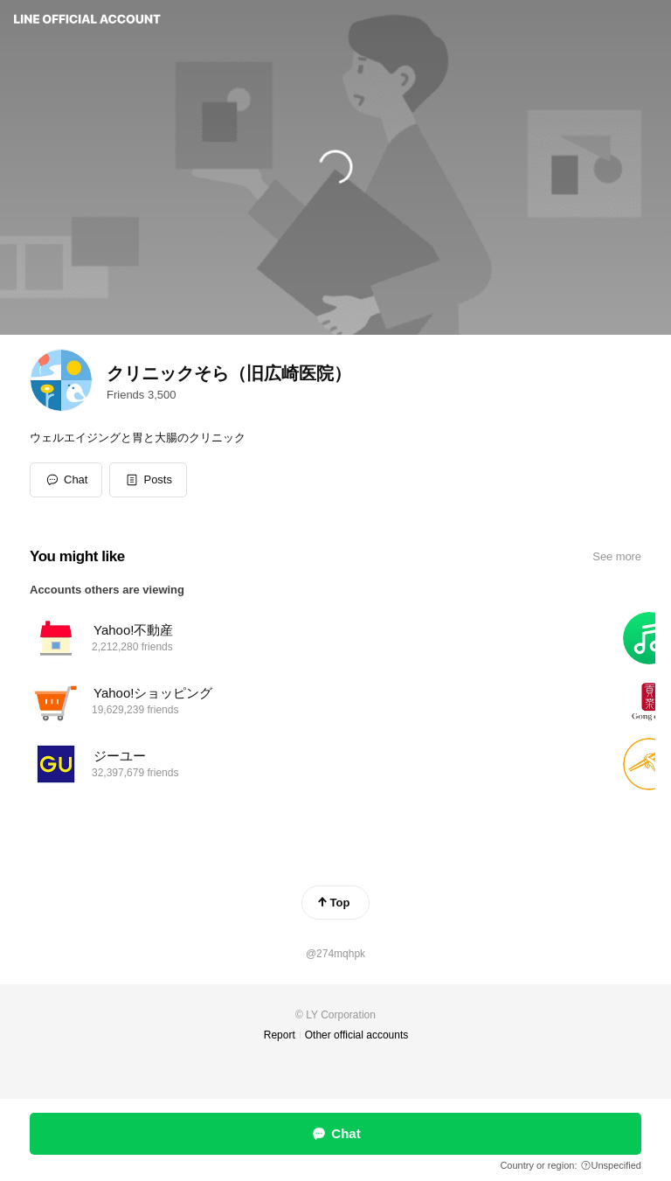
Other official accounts (357, 1035)
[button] (148, 479)
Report (279, 1035)
